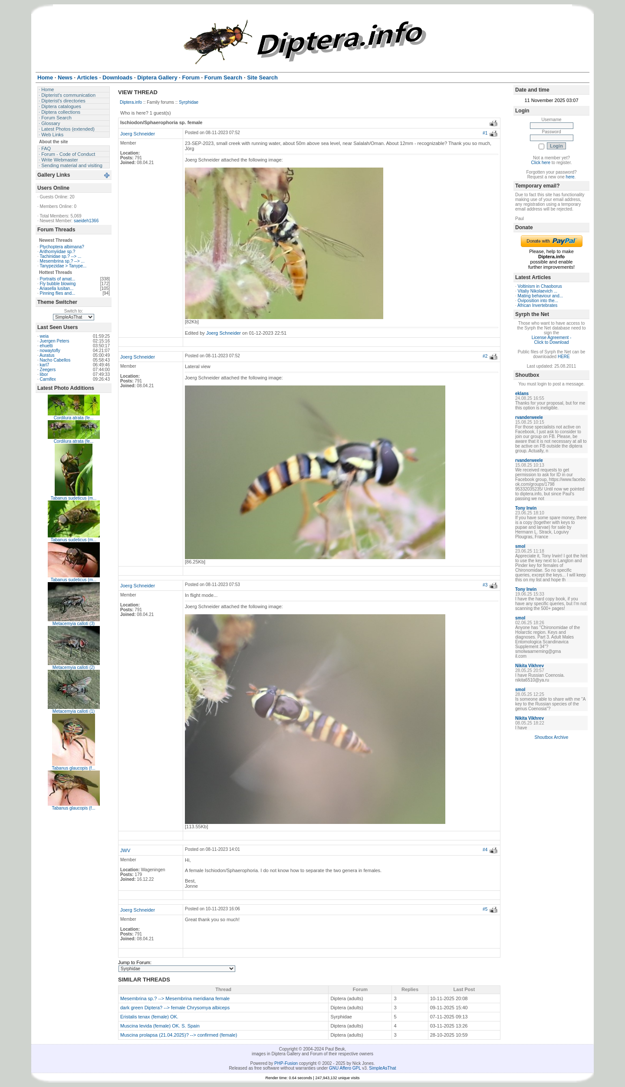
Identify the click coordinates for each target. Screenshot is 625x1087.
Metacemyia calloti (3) (74, 623)
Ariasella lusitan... (56, 288)
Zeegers (48, 369)
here (570, 177)
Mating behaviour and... (540, 295)
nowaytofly (50, 350)
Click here (540, 162)
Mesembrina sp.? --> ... (62, 261)
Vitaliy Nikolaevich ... (538, 291)
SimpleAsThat (382, 1068)
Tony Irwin (525, 508)
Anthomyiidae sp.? (57, 251)
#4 (485, 849)
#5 (485, 909)
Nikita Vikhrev (529, 665)
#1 (485, 133)
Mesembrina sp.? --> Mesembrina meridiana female (175, 998)
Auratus (46, 355)
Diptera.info (131, 102)
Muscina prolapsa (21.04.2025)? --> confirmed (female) (178, 1035)
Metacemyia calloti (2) (74, 667)
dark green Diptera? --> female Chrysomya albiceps (175, 1007)
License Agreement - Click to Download (552, 340)
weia (44, 336)
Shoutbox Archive (552, 737)
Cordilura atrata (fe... (74, 417)
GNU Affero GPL (345, 1068)
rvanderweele (529, 417)
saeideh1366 (86, 220)
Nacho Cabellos (55, 360)
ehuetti (46, 345)
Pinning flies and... (58, 293)
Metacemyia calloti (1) (74, 711)
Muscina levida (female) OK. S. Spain (160, 1025)
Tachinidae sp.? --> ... (60, 256)
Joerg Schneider (137, 133)
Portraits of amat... (58, 279)
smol (520, 546)
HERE (564, 356)
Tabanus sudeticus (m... (74, 498)
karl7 (44, 364)
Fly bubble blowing (58, 283)
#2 (485, 356)
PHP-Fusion (286, 1063)
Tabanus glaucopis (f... (73, 768)
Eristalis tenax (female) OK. (149, 1016)
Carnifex (48, 379)
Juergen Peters (54, 341)
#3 (485, 585)
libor (44, 374)
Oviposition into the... (538, 300)
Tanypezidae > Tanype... (62, 266)
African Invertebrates (537, 305)
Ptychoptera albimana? (62, 246)
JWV (125, 850)
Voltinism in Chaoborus (540, 286)
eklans (522, 393)
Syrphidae (188, 102)
